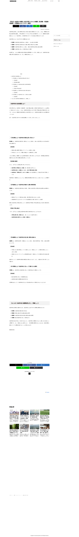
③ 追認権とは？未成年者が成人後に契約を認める (22, 90)
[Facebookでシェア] (23, 26)
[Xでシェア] (16, 26)
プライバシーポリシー (57, 43)
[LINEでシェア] (36, 26)
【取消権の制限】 (17, 82)
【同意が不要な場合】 (18, 88)
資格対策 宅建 (12, 329)
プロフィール (56, 46)
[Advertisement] (39, 10)
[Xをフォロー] (30, 374)
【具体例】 (16, 80)
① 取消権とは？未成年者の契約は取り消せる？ (21, 78)
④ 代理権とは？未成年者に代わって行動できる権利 (22, 94)
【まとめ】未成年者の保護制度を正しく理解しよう (21, 98)
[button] (43, 26)
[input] (61, 35)
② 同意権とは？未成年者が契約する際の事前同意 (22, 84)
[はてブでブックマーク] (29, 26)
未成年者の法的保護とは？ (16, 76)
